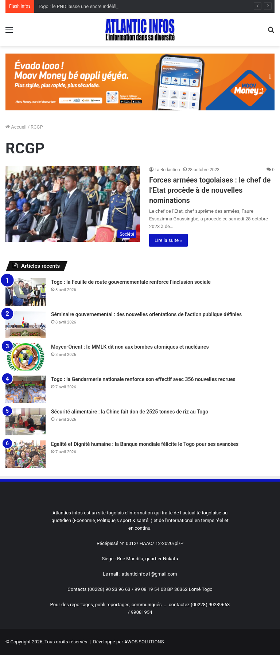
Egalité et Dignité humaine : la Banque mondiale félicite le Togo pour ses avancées (144, 444)
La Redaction (167, 169)
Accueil (16, 127)
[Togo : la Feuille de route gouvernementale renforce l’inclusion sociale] (25, 292)
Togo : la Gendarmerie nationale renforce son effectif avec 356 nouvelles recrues (143, 379)
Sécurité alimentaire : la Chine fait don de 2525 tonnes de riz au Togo (129, 412)
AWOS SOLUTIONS (144, 641)
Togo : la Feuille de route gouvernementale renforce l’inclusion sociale (131, 282)
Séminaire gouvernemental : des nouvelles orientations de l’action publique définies (146, 314)
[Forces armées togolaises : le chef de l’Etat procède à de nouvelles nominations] (72, 204)
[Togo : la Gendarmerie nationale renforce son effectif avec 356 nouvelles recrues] (25, 389)
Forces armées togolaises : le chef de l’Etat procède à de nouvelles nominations (210, 190)
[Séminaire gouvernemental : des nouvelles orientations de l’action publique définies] (25, 324)
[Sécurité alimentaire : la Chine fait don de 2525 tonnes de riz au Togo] (25, 421)
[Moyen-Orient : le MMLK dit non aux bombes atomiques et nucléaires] (25, 356)
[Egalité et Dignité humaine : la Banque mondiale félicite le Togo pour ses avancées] (25, 454)
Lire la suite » (168, 240)
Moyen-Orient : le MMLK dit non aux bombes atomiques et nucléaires (130, 347)
